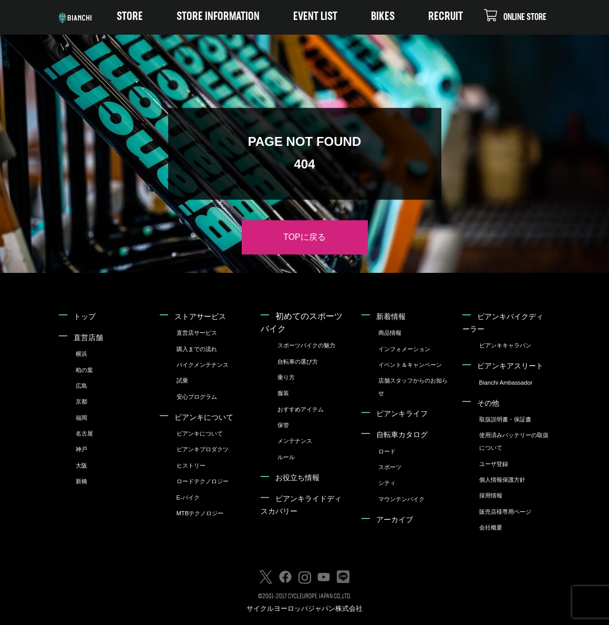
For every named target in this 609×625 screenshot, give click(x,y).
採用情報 (490, 495)
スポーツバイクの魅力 (306, 345)
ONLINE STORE (515, 15)
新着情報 (391, 316)
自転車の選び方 (297, 361)
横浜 (81, 354)
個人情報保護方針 (502, 479)
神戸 (81, 449)
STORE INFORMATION (218, 17)
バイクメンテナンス (203, 365)
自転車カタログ (402, 434)
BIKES (383, 17)
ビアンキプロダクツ (203, 449)
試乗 (182, 380)
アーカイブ (394, 519)
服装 (283, 393)
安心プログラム (197, 397)
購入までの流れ (197, 349)
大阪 (81, 465)
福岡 (81, 418)
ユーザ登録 (493, 464)
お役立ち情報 (297, 477)
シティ (387, 483)
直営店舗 (88, 337)
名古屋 (84, 433)
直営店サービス (197, 333)
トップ (85, 316)
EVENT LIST (315, 17)
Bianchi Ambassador (506, 382)
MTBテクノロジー (200, 513)
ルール (286, 457)
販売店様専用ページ (505, 512)
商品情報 (389, 333)
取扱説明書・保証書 (505, 419)
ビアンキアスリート (510, 366)
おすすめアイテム (300, 409)
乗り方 (286, 377)
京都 (81, 401)
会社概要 (490, 527)
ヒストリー (191, 465)
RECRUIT (445, 17)
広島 (81, 386)
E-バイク (188, 497)
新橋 (81, 481)
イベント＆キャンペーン (410, 365)
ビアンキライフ (402, 413)
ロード (387, 451)
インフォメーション (404, 349)
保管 (283, 425)
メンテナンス (294, 441)
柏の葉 (84, 370)
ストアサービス (200, 316)
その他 (488, 403)
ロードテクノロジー (203, 481)
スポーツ (389, 467)
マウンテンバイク (401, 499)
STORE (130, 17)
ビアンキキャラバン (505, 345)
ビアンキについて (203, 417)
